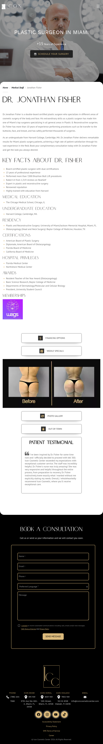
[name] (53, 556)
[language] (53, 586)
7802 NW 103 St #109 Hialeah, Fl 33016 (63, 700)
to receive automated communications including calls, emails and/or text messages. (53, 625)
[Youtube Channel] (55, 714)
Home (5, 87)
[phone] (53, 576)
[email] (53, 566)
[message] (53, 606)
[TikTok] (64, 714)
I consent (24, 626)
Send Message (53, 636)
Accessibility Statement (51, 722)
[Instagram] (47, 714)
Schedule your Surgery (51, 53)
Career (51, 735)
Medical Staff (18, 87)
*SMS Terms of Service (28, 629)
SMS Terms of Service (51, 731)
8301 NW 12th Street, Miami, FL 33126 (46, 700)
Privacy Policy (44, 629)
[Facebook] (38, 714)
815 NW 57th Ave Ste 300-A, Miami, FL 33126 (29, 702)
